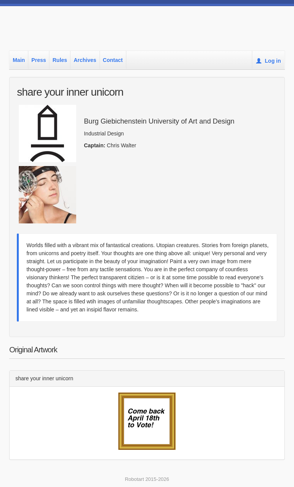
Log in (268, 61)
